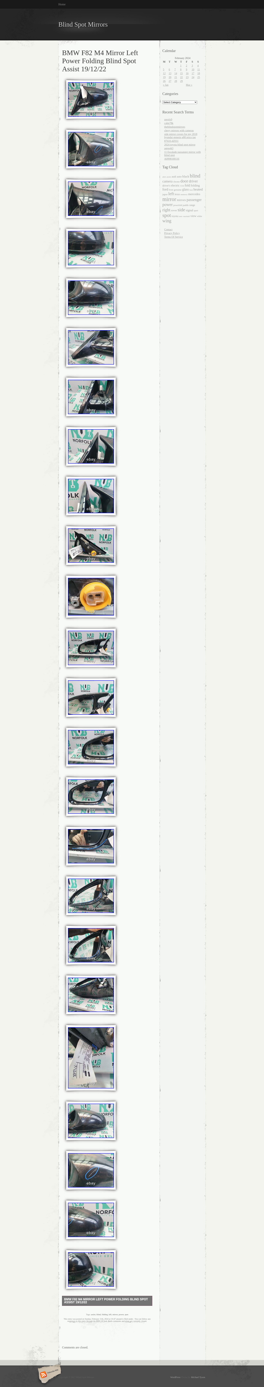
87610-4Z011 (171, 140)
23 (187, 77)
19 (164, 77)
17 (193, 73)
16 (187, 73)
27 (170, 81)
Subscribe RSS (49, 1375)
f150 (182, 186)
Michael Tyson (198, 1377)
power (121, 1314)
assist (93, 1314)
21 (175, 77)
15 (181, 73)
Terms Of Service (173, 236)
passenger (194, 200)
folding (105, 1314)
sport (196, 210)
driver (193, 181)
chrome (176, 181)
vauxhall (186, 216)
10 (193, 69)
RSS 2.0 (99, 1321)
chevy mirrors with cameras (179, 130)
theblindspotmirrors (174, 126)
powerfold (177, 205)
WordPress (175, 1377)
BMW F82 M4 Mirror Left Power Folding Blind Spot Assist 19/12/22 (106, 1301)
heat (191, 190)
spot (126, 1314)
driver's (166, 185)
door (184, 181)
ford (165, 189)
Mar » (189, 84)
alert (164, 177)
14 (175, 73)
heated (198, 189)
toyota (175, 216)
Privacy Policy (172, 233)
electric (175, 185)
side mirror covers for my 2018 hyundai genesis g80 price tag (180, 136)
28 (175, 81)
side (181, 209)
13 (170, 73)
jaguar (165, 194)
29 (181, 81)
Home (62, 4)
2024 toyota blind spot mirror (179, 144)
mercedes (194, 194)
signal (189, 210)
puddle (186, 205)
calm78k (168, 123)
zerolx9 (168, 119)
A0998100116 (171, 158)
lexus (177, 194)
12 (164, 73)
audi (174, 176)
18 (198, 73)
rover (174, 210)
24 (193, 77)
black (185, 176)
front (171, 190)
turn (180, 216)
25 (198, 77)
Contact (168, 229)
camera (167, 181)
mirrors (181, 200)
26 (164, 81)
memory (184, 194)
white (199, 216)
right (166, 210)
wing (166, 220)
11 (198, 69)
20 (170, 77)
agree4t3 (168, 148)
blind (98, 1314)
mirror (115, 1314)
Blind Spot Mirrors (83, 24)
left (110, 1314)
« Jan (165, 84)
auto (179, 176)
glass (185, 189)
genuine (178, 189)
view (193, 216)
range (192, 205)
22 (181, 77)
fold (187, 185)
